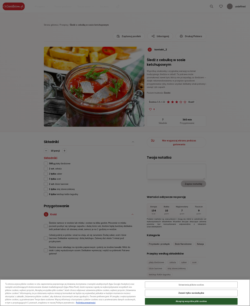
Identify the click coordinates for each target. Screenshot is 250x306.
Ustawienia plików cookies (191, 291)
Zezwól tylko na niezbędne (191, 299)
